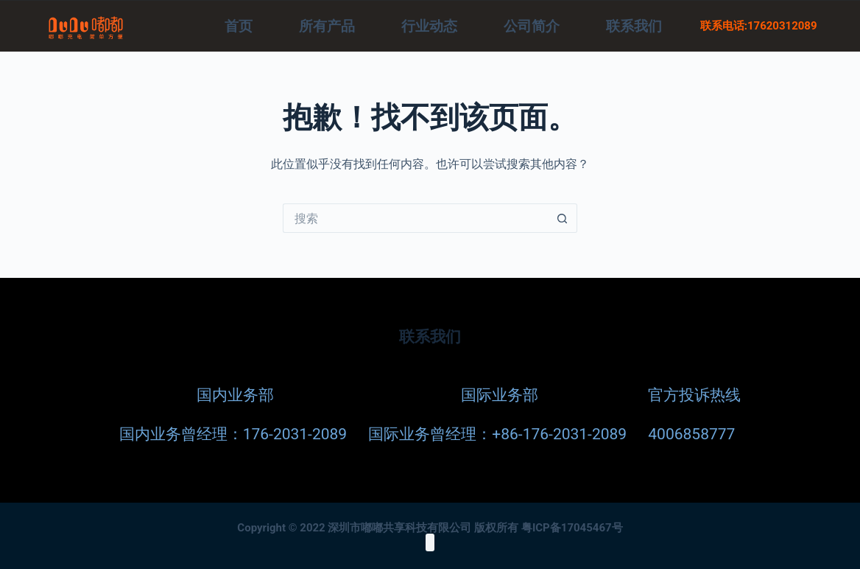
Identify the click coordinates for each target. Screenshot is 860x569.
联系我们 (634, 26)
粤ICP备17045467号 (572, 527)
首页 (239, 26)
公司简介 (532, 26)
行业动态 (429, 26)
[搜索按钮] (562, 218)
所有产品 (327, 26)
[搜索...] (415, 218)
